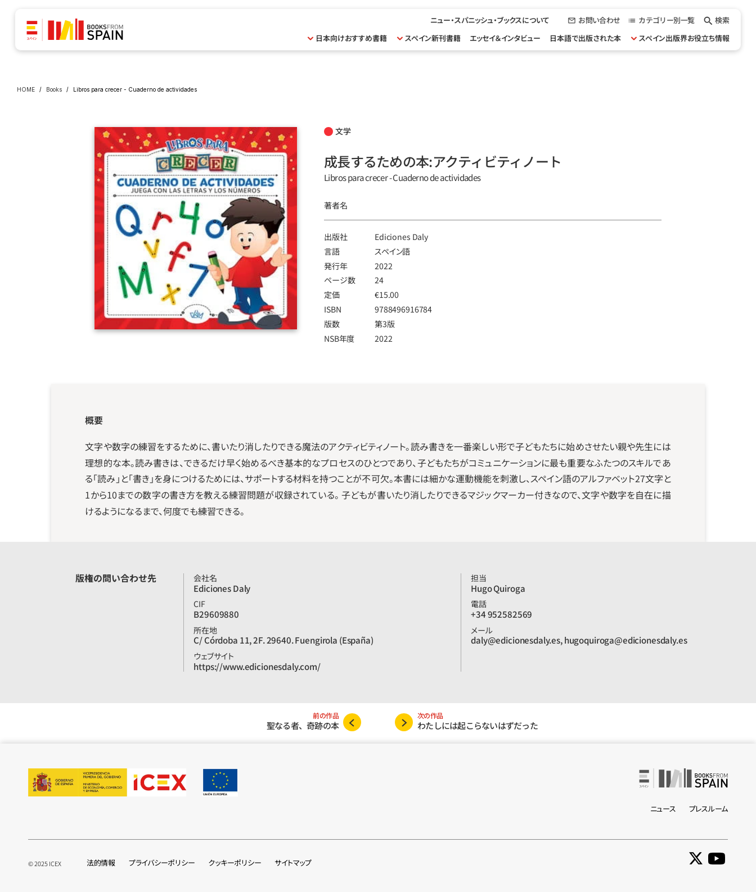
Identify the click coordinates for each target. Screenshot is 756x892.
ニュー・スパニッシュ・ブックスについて (490, 20)
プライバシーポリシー (162, 862)
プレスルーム (708, 808)
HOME (26, 89)
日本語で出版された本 (585, 38)
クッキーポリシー (234, 862)
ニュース (663, 808)
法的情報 (101, 862)
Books (54, 89)
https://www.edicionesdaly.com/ (257, 666)
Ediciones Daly (401, 236)
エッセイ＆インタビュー (505, 38)
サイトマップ (292, 862)
